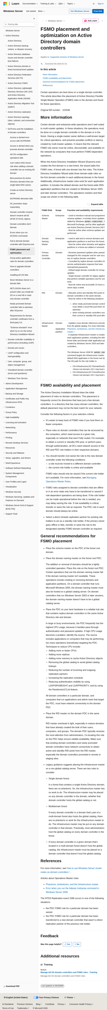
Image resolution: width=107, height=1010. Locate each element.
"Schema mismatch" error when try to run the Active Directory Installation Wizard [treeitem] (22, 330)
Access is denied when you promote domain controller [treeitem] (22, 147)
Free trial (98, 11)
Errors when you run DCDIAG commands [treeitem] (19, 234)
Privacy (61, 1004)
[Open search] (94, 3)
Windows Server (55, 21)
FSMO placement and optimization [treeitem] (20, 251)
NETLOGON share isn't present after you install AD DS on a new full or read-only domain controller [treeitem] (21, 293)
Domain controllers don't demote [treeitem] (20, 226)
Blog (38, 1004)
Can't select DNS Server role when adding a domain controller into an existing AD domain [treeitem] (22, 168)
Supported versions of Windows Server (67, 57)
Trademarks (22, 1008)
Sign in (101, 4)
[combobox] (19, 24)
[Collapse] (34, 18)
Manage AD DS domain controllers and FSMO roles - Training (69, 972)
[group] (73, 294)
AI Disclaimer (8, 1004)
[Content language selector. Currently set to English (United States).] (15, 997)
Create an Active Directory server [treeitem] (21, 192)
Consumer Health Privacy (80, 1004)
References (48, 85)
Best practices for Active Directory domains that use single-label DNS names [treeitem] (21, 181)
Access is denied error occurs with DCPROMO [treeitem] (20, 139)
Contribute (49, 1004)
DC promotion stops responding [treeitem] (18, 205)
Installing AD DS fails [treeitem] (19, 275)
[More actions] (102, 21)
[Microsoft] (5, 4)
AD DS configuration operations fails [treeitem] (19, 156)
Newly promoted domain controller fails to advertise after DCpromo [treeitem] (21, 307)
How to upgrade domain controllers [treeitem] (20, 268)
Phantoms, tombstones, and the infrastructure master (72, 884)
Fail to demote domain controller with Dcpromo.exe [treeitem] (22, 243)
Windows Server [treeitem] (13, 30)
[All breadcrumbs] (43, 21)
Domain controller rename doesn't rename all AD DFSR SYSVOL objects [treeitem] (21, 215)
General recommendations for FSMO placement (63, 82)
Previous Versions (25, 1004)
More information (50, 74)
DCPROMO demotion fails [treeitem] (21, 198)
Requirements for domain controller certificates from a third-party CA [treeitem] (22, 319)
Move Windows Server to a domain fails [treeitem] (21, 282)
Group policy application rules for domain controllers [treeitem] (22, 260)
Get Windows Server (79, 11)
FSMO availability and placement (57, 78)
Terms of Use (8, 1008)
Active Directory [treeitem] (14, 41)
